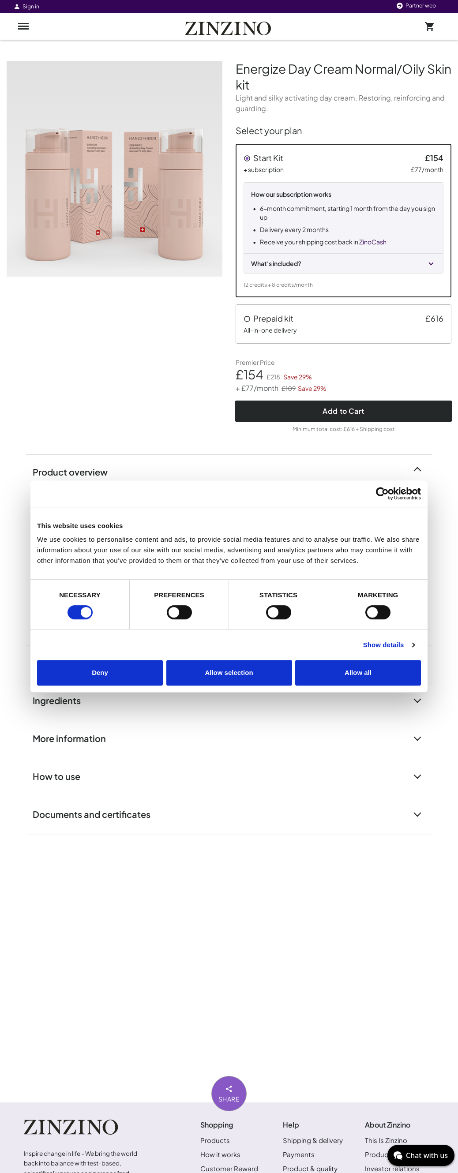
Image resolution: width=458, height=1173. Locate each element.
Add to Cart (343, 411)
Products (215, 1140)
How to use (62, 776)
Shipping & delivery (313, 1140)
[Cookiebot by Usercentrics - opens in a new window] (382, 493)
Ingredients (62, 700)
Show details (383, 644)
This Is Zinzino (386, 1140)
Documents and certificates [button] (97, 814)
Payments (299, 1154)
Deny (100, 672)
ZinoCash (373, 242)
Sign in (26, 6)
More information (74, 738)
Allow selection (229, 672)
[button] (343, 220)
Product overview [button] (75, 471)
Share (229, 1093)
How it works (220, 1154)
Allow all (358, 672)
